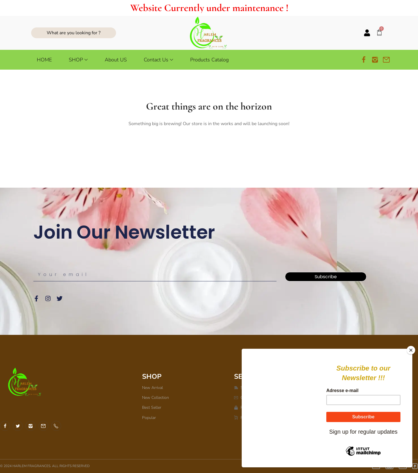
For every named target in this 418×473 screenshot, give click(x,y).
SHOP (152, 376)
